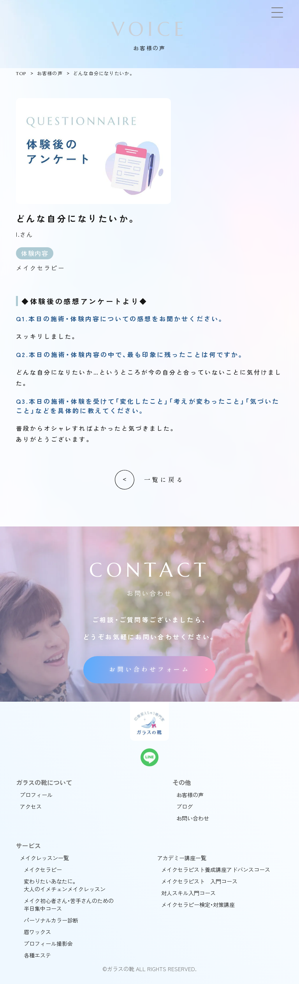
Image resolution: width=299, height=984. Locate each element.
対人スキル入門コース (188, 893)
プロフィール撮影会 (48, 943)
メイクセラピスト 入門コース (199, 881)
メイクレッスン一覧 (44, 858)
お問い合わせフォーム (149, 669)
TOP (21, 73)
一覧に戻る (164, 480)
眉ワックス (37, 932)
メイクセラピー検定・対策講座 (198, 904)
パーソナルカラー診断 (51, 920)
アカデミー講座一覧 (181, 858)
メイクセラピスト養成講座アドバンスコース (215, 869)
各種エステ (37, 955)
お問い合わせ (192, 818)
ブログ (184, 806)
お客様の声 (50, 73)
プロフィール (36, 795)
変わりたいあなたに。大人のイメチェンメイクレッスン (65, 885)
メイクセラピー (43, 869)
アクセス (31, 806)
